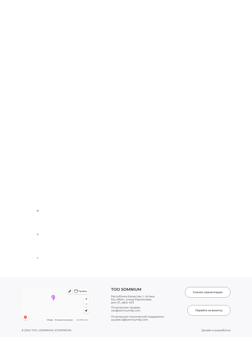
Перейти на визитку (209, 310)
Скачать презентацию (208, 292)
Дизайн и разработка (216, 330)
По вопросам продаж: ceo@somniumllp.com (126, 309)
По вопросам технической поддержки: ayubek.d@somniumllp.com (137, 318)
